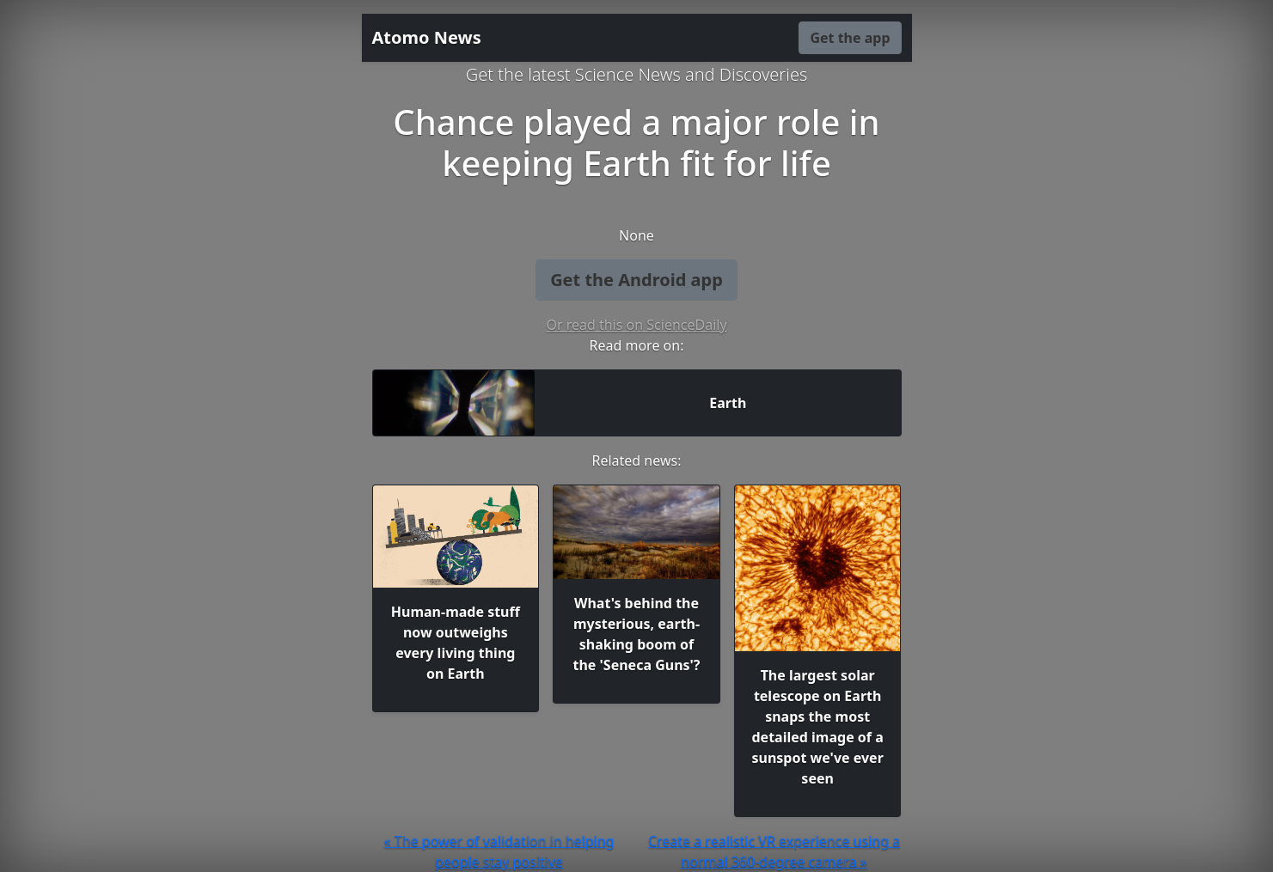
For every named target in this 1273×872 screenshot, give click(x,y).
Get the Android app (636, 279)
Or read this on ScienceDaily (636, 324)
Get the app (850, 37)
